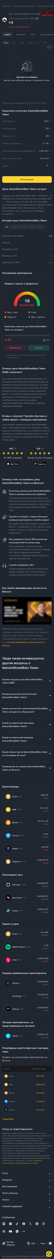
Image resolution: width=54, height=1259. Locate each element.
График (7, 34)
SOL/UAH (40, 1106)
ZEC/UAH (40, 1072)
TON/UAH (40, 1098)
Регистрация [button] (27, 176)
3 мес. (30, 43)
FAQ (33, 34)
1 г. (38, 43)
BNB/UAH (40, 1081)
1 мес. (22, 43)
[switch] (49, 1239)
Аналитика (21, 34)
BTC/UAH (40, 1089)
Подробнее (8, 1115)
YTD (45, 43)
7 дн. (14, 43)
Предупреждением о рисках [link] (27, 1160)
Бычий (38, 344)
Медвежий (15, 344)
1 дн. (6, 43)
